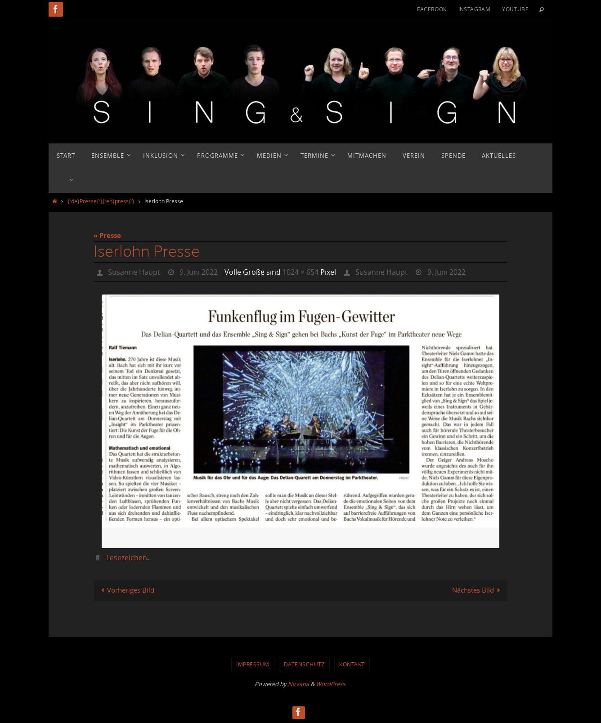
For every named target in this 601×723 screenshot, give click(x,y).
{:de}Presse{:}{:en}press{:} (101, 201)
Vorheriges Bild (126, 589)
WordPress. (331, 684)
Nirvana (298, 684)
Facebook (431, 9)
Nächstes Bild (477, 589)
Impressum (252, 664)
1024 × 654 (300, 272)
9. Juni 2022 (198, 272)
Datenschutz (304, 664)
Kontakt (352, 664)
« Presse (107, 235)
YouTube (515, 9)
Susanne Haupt (134, 272)
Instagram (474, 9)
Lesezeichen (126, 557)
